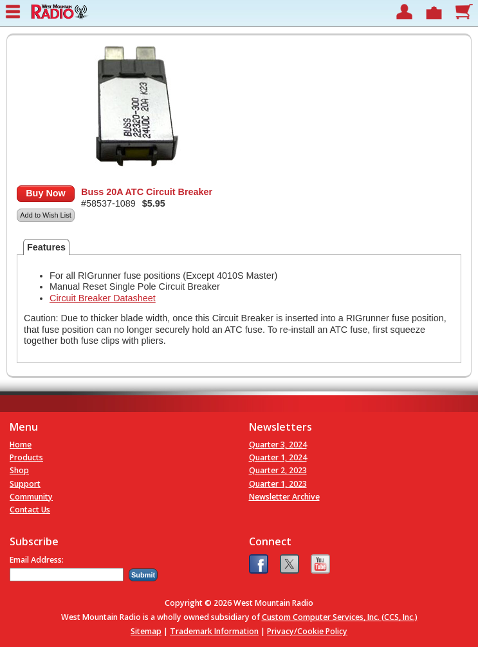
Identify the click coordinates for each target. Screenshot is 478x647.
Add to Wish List (45, 215)
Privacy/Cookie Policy (307, 631)
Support (25, 483)
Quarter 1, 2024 (278, 457)
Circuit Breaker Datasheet (103, 298)
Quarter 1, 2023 (278, 483)
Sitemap (146, 631)
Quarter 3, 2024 (278, 444)
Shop (19, 470)
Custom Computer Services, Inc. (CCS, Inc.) (340, 617)
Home (21, 444)
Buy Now (46, 193)
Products (26, 457)
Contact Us (30, 509)
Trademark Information (214, 631)
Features (46, 247)
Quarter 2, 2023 (278, 470)
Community (31, 496)
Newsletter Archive (284, 496)
